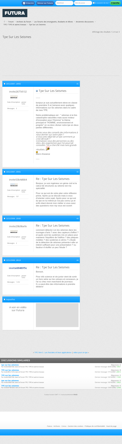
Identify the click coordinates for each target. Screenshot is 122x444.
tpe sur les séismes (10, 365)
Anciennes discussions (85, 21)
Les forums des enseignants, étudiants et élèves (53, 21)
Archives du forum (24, 21)
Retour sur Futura (45, 3)
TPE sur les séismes (10, 370)
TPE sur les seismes (10, 386)
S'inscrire (28, 3)
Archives (57, 426)
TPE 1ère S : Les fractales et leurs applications (52, 352)
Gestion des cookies (75, 426)
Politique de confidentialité (95, 426)
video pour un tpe (80, 352)
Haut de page (111, 426)
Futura (49, 426)
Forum (11, 21)
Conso (63, 426)
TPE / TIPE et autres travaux (14, 24)
